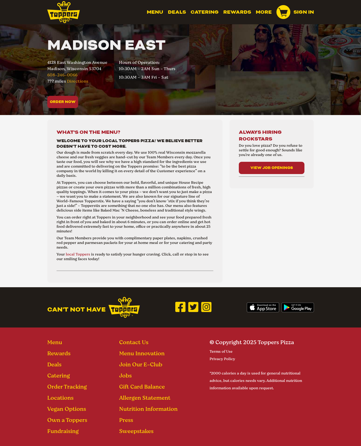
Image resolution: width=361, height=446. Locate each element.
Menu (155, 12)
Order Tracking (67, 386)
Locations (60, 397)
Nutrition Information (148, 408)
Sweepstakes (136, 431)
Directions (77, 81)
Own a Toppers (67, 420)
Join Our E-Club (140, 364)
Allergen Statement (144, 397)
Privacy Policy (222, 358)
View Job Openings (271, 167)
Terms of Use (221, 351)
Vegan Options (66, 408)
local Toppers (78, 254)
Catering (205, 12)
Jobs (125, 375)
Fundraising (63, 431)
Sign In (304, 12)
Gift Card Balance (142, 386)
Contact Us (133, 342)
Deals (177, 12)
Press (126, 420)
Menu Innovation (142, 353)
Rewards (237, 12)
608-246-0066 (62, 75)
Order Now (63, 101)
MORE (264, 12)
